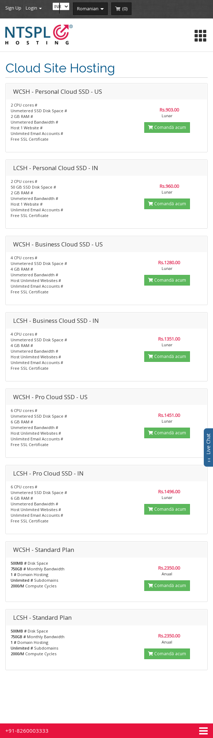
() (125, 8)
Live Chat (208, 447)
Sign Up (13, 8)
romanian (90, 8)
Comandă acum (167, 127)
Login (34, 8)
